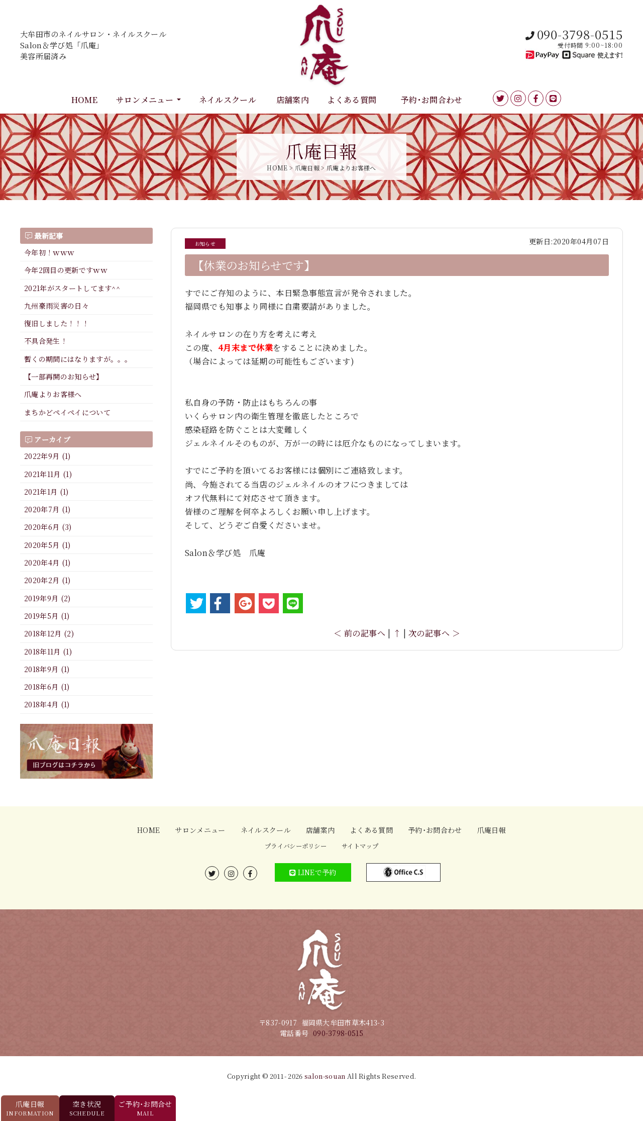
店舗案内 (292, 100)
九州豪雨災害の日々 (56, 306)
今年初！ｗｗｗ (49, 252)
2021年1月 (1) (46, 492)
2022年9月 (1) (47, 456)
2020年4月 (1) (47, 562)
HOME (84, 100)
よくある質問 (351, 100)
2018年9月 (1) (47, 669)
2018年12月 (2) (49, 633)
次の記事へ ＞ (434, 633)
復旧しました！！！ (56, 323)
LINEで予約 (313, 872)
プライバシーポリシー (296, 846)
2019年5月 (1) (47, 616)
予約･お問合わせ (432, 100)
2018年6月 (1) (47, 687)
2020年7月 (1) (47, 509)
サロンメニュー (144, 100)
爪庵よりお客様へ (53, 394)
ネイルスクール (227, 100)
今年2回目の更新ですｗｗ (66, 270)
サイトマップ (360, 846)
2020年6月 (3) (48, 527)
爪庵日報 (491, 830)
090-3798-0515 (338, 1033)
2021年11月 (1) (48, 474)
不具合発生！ (45, 341)
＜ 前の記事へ (359, 633)
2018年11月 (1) (48, 651)
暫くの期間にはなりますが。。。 (78, 359)
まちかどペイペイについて (67, 412)
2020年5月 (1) (47, 545)
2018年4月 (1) (47, 704)
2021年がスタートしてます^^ (72, 288)
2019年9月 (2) (47, 598)
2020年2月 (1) (47, 580)
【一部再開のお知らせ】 (63, 376)
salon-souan (325, 1076)
